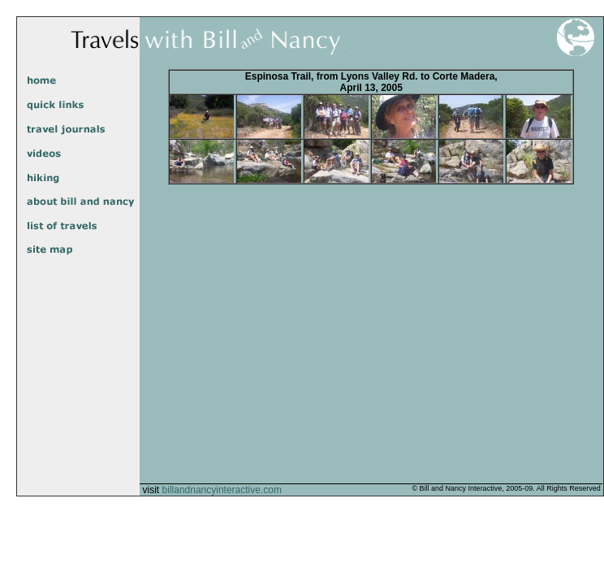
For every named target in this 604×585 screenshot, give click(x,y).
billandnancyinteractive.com (222, 490)
